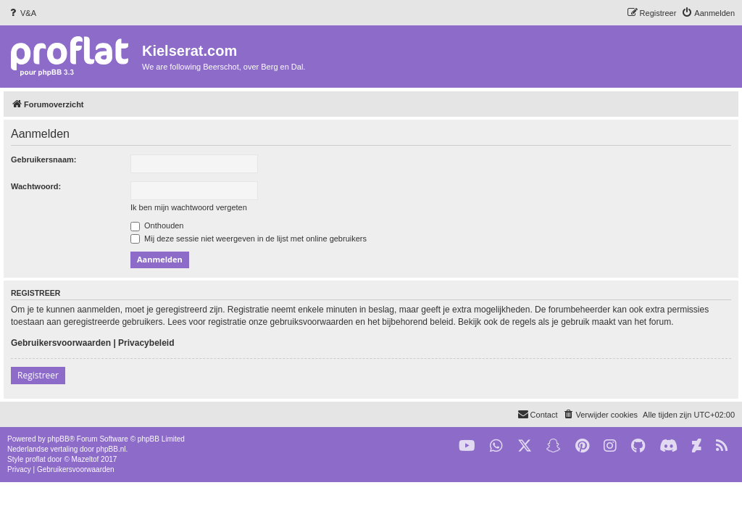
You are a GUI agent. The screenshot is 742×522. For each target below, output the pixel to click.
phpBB (59, 439)
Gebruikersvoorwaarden (61, 343)
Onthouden (157, 225)
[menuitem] (21, 13)
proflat (35, 459)
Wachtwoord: (36, 186)
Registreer (38, 375)
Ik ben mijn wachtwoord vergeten (188, 207)
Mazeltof (85, 459)
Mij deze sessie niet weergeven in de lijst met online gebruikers (248, 238)
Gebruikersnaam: (43, 159)
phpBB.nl (111, 449)
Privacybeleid (146, 343)
